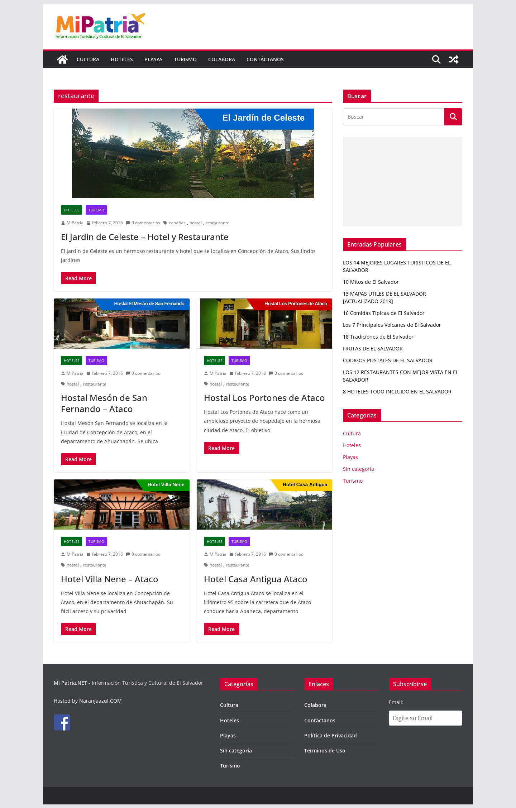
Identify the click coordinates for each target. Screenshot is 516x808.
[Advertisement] (402, 181)
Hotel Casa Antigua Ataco (255, 579)
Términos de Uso (324, 750)
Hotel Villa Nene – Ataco (109, 579)
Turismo (185, 59)
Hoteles (122, 59)
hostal (196, 223)
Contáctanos (265, 59)
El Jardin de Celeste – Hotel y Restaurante (145, 237)
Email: (396, 702)
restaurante (217, 223)
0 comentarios (143, 223)
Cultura (88, 59)
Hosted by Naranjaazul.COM (88, 700)
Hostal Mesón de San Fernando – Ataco (104, 403)
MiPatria (75, 223)
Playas (153, 59)
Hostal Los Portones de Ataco (264, 397)
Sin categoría (358, 468)
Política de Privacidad (330, 735)
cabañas (177, 223)
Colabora (221, 59)
